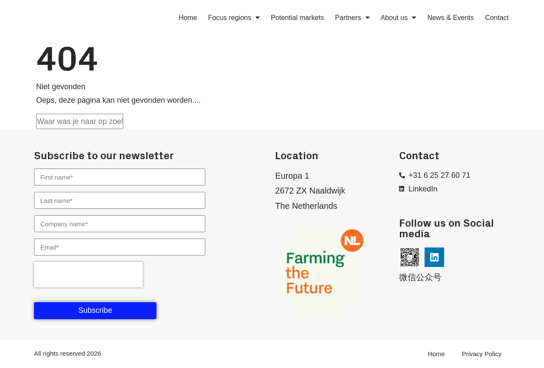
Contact (497, 17)
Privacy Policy (482, 353)
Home (187, 17)
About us (398, 17)
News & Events (450, 17)
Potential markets (297, 17)
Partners (352, 17)
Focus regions (234, 17)
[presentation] (88, 274)
